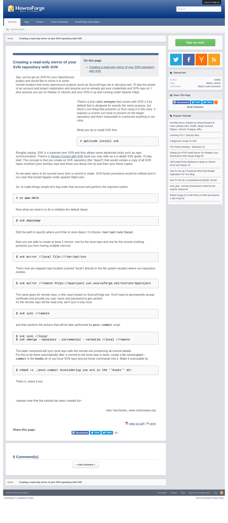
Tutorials (12, 22)
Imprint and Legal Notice (199, 493)
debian (209, 83)
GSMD (217, 80)
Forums (40, 22)
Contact (173, 493)
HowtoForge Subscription (87, 22)
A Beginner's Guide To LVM (183, 141)
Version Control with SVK (67, 156)
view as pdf (136, 423)
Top (215, 493)
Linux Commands (59, 22)
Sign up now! (195, 42)
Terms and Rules (203, 498)
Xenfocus (24, 493)
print (153, 423)
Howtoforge (19, 498)
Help (183, 493)
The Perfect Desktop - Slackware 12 (187, 147)
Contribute (162, 493)
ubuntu (217, 83)
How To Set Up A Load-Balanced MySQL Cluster (193, 180)
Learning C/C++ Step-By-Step (184, 135)
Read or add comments (209, 86)
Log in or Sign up (211, 2)
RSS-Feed (221, 492)
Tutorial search (17, 29)
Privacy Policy (217, 498)
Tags (26, 22)
